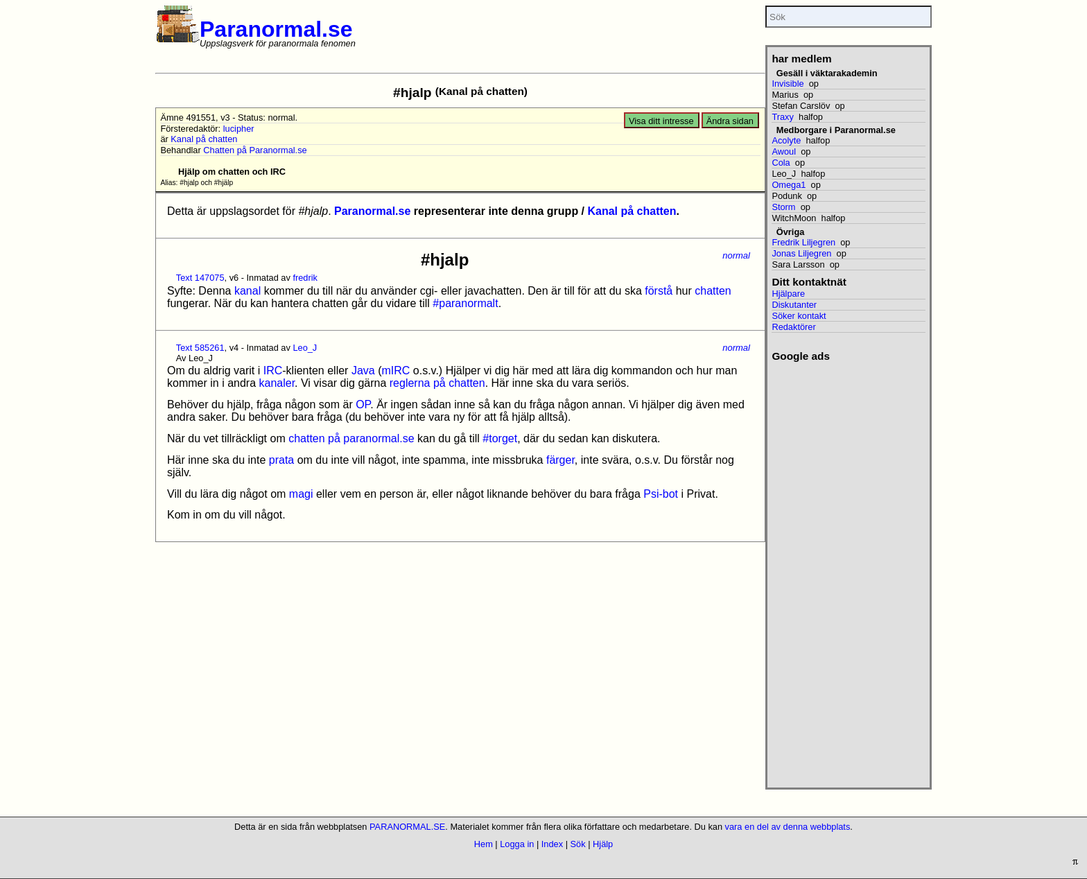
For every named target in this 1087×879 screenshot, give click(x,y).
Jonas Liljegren (801, 253)
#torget (499, 438)
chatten (713, 291)
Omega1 (789, 185)
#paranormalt (465, 303)
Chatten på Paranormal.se (254, 150)
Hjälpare (788, 293)
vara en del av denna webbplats (788, 826)
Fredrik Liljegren (803, 242)
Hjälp (603, 844)
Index (552, 844)
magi (301, 494)
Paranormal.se (276, 29)
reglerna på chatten (437, 383)
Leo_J (305, 347)
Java (363, 370)
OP (363, 404)
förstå (658, 291)
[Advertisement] (848, 570)
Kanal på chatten (204, 139)
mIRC (395, 370)
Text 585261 (200, 347)
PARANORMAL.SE (407, 826)
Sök (578, 844)
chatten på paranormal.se (351, 438)
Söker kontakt (799, 316)
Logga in (517, 844)
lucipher (238, 128)
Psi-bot (660, 494)
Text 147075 (200, 277)
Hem (483, 844)
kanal (247, 291)
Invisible (787, 83)
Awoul (784, 151)
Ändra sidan (730, 121)
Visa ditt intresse (661, 121)
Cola (781, 162)
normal (736, 255)
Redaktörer (793, 327)
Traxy (783, 117)
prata (281, 460)
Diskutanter (794, 304)
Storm (783, 207)
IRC (273, 370)
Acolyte (786, 140)
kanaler (277, 383)
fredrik (305, 277)
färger (560, 460)
